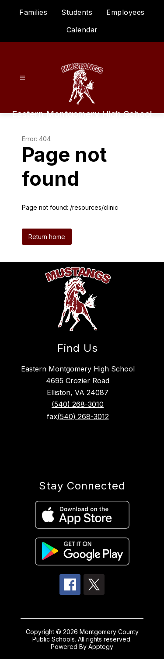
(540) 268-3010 (78, 404)
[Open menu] (22, 78)
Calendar (82, 29)
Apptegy (100, 646)
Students (76, 12)
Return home (46, 236)
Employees (125, 12)
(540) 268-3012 (83, 416)
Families (33, 12)
